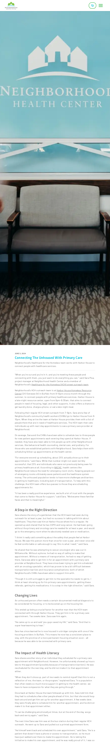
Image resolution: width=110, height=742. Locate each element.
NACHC (58, 467)
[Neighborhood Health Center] (11, 5)
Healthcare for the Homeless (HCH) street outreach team (60, 384)
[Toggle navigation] (100, 5)
